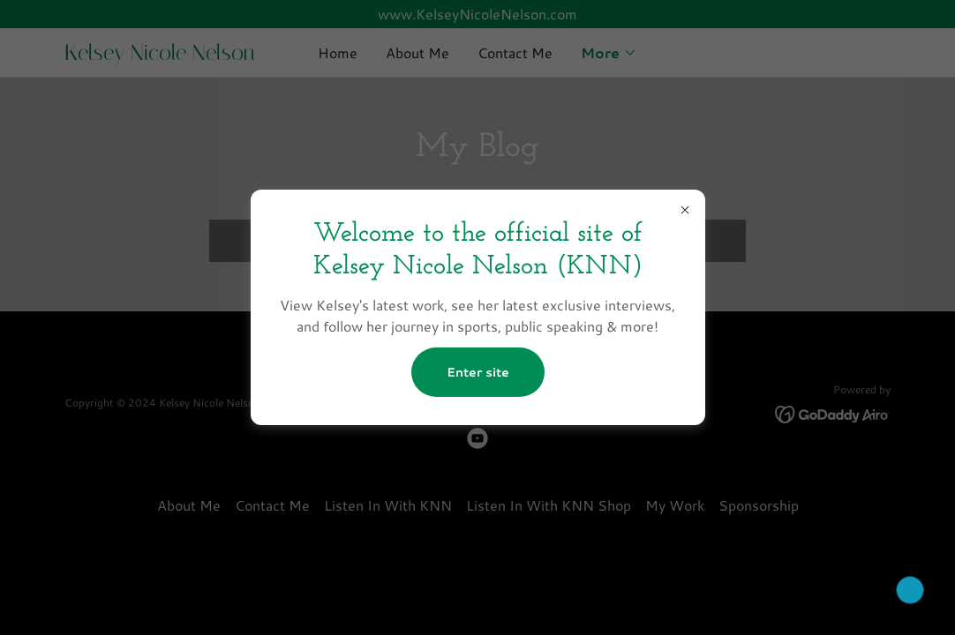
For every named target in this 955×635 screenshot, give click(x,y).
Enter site (478, 372)
